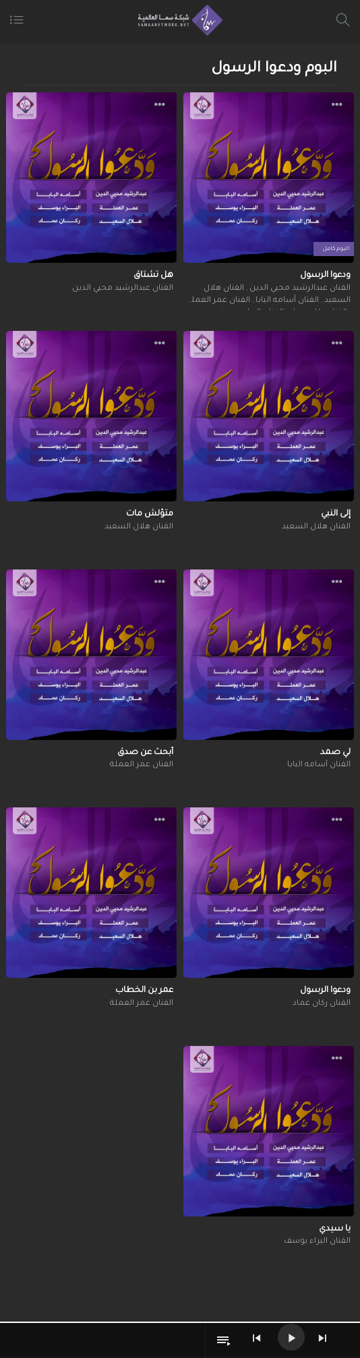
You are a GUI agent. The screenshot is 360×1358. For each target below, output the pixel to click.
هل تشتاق (153, 275)
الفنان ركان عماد (322, 1003)
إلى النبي (336, 514)
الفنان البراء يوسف (317, 1241)
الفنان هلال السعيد (316, 527)
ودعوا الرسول (325, 275)
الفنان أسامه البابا (286, 301)
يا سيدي (335, 1229)
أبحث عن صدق (145, 753)
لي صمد (335, 753)
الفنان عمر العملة (218, 301)
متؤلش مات (149, 514)
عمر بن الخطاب (144, 990)
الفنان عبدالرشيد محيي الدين (299, 288)
